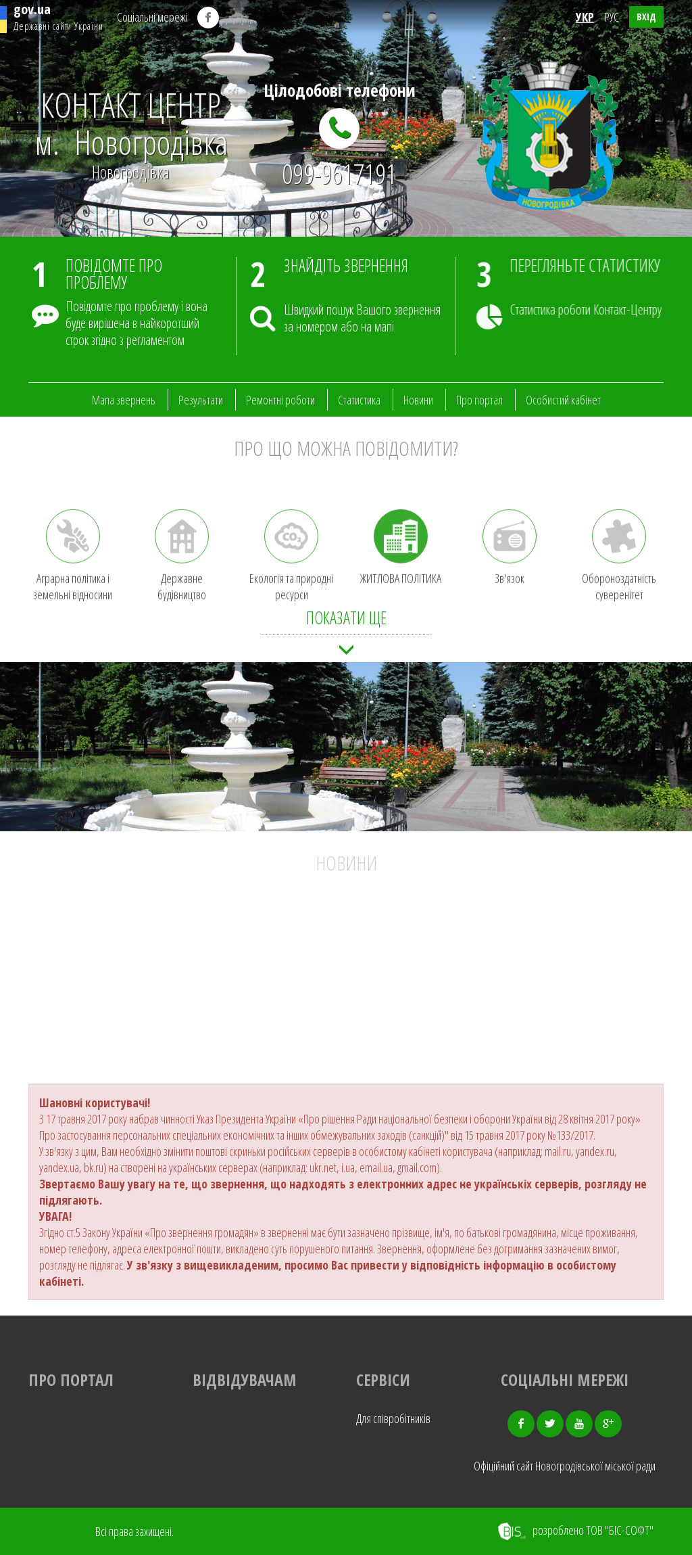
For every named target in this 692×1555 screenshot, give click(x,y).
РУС (611, 17)
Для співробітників (393, 1418)
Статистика (359, 400)
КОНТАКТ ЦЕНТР (131, 123)
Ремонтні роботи (280, 400)
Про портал (479, 400)
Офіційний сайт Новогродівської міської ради (565, 1466)
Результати (200, 400)
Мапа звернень (123, 400)
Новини (418, 400)
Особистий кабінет (563, 400)
